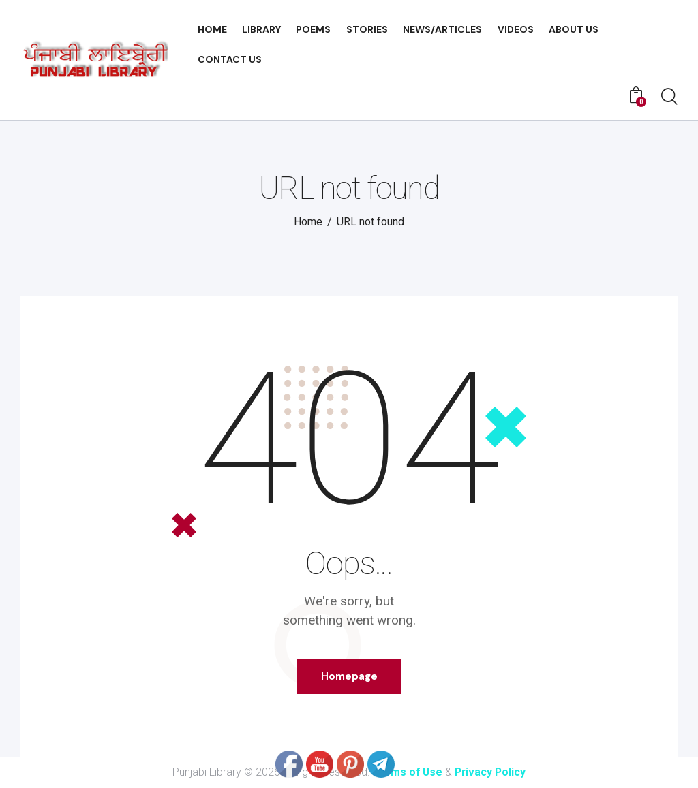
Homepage (349, 676)
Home (308, 221)
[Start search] (669, 97)
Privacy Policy (491, 772)
